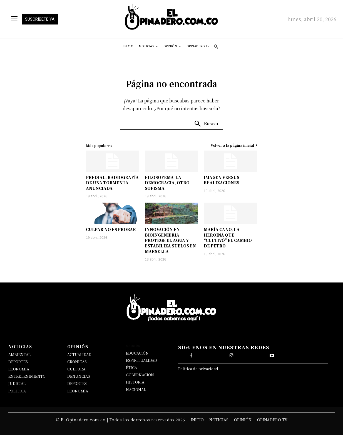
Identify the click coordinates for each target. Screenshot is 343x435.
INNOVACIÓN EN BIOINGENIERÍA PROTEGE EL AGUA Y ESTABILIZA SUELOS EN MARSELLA (170, 240)
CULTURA (76, 369)
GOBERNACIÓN (140, 374)
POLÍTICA (17, 391)
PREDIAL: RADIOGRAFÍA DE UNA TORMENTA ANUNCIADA (112, 183)
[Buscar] (206, 124)
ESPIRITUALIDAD (141, 360)
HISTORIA (135, 382)
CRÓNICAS (77, 361)
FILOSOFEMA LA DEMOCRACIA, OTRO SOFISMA (167, 183)
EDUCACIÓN (137, 353)
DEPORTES (18, 361)
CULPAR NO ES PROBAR (111, 229)
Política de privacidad (198, 368)
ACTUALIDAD (79, 354)
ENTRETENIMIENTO (27, 376)
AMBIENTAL (19, 354)
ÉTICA (131, 367)
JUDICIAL (17, 383)
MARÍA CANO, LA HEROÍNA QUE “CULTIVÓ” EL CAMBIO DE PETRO (228, 238)
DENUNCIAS (78, 376)
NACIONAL (136, 389)
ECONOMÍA (18, 369)
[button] (216, 46)
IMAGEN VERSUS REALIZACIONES (221, 180)
